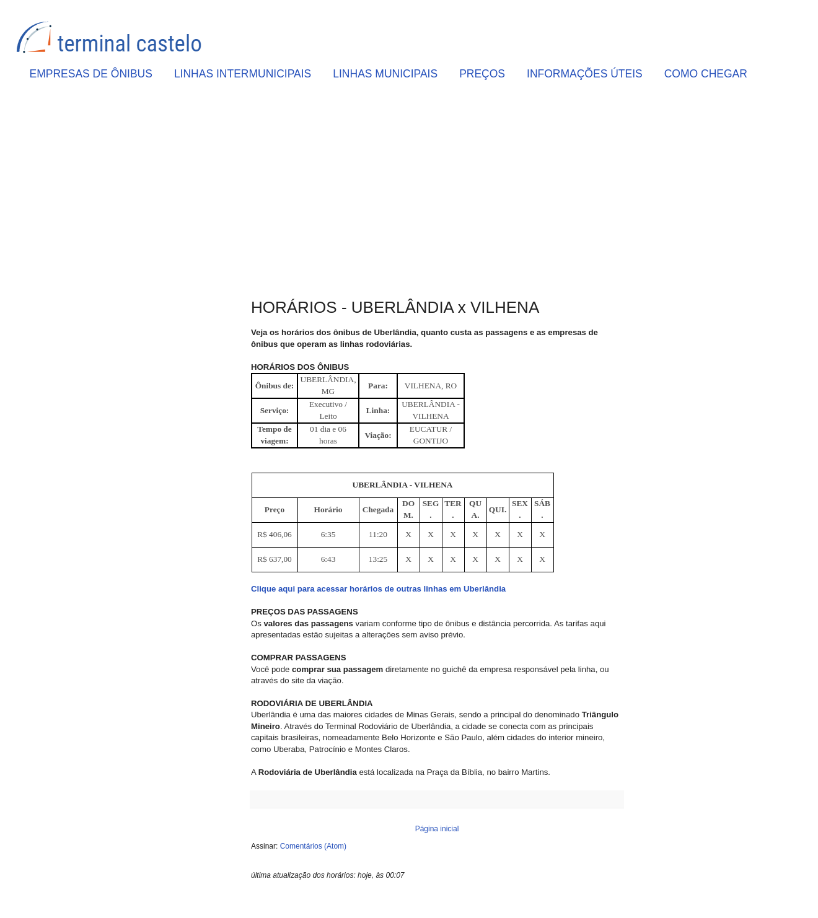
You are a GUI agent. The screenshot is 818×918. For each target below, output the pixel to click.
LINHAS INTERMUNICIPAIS (242, 74)
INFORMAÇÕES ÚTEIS (585, 74)
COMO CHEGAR (705, 74)
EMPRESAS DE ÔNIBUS (91, 74)
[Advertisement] (437, 192)
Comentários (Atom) (313, 846)
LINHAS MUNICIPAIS (385, 74)
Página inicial (437, 828)
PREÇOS (482, 74)
